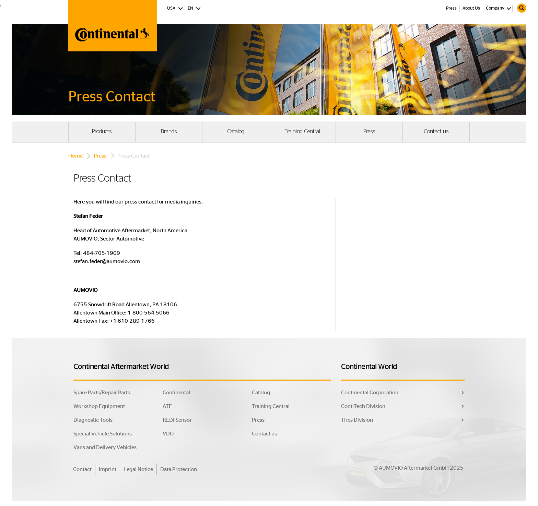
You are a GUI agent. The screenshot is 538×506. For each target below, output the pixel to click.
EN (194, 8)
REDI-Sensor (177, 420)
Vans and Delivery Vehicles (105, 447)
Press (451, 8)
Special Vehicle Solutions (102, 433)
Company (495, 8)
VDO (168, 433)
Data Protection (178, 469)
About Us (471, 8)
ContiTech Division (363, 406)
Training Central (302, 131)
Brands (169, 131)
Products (102, 131)
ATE (167, 406)
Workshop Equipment (99, 406)
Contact (82, 469)
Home (75, 156)
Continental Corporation (369, 392)
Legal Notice (138, 469)
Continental (176, 392)
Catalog (235, 131)
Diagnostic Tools (93, 420)
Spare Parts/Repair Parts (101, 392)
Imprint (107, 469)
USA (175, 8)
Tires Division (357, 420)
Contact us (436, 131)
